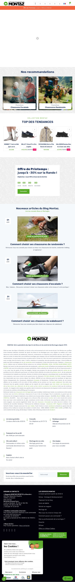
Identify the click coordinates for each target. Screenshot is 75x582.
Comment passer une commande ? (50, 516)
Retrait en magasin (45, 506)
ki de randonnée (27, 362)
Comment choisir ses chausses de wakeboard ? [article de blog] (37, 321)
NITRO (6, 368)
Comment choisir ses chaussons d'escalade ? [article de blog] (37, 284)
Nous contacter (24, 525)
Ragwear (59, 404)
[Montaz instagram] (6, 529)
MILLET (59, 396)
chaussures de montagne (23, 392)
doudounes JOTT (51, 404)
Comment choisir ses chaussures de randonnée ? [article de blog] (37, 244)
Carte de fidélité (44, 503)
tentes (16, 394)
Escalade (36, 380)
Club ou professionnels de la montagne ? (52, 519)
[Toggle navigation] (35, 4)
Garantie (41, 522)
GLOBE (60, 408)
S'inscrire (63, 474)
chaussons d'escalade (44, 402)
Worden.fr (52, 409)
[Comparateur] (55, 4)
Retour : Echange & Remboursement (50, 497)
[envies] (50, 4)
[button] (40, 4)
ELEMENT (52, 408)
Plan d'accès (8, 499)
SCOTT (69, 364)
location (50, 398)
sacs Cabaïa (30, 406)
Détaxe (41, 525)
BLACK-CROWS (62, 364)
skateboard (52, 406)
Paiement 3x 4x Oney (46, 500)
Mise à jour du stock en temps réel (50, 513)
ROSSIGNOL (45, 364)
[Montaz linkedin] (14, 529)
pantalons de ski (56, 372)
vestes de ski (67, 370)
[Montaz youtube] (12, 529)
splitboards (41, 366)
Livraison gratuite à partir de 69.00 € (51, 494)
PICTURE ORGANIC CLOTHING (52, 376)
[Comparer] (17, 135)
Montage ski (43, 509)
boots (46, 366)
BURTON (69, 366)
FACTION (55, 364)
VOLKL (50, 364)
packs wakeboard (57, 382)
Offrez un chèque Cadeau (47, 528)
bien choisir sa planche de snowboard (46, 386)
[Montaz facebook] (9, 529)
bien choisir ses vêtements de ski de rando (20, 386)
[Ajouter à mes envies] (17, 129)
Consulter (23, 191)
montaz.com (17, 514)
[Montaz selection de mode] (60, 4)
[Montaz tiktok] (4, 529)
